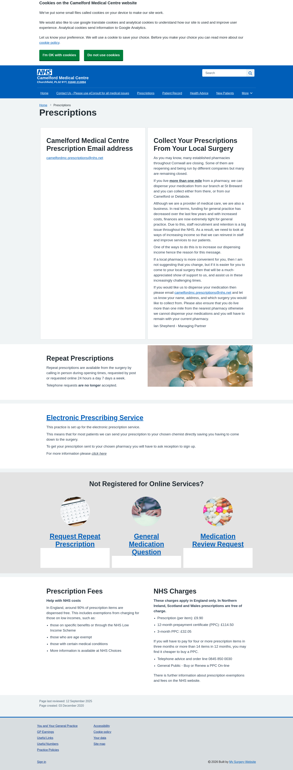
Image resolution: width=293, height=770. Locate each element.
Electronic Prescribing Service (94, 417)
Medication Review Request (218, 540)
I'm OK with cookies (59, 55)
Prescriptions (145, 93)
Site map (99, 743)
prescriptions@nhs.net (213, 292)
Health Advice (199, 93)
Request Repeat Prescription (75, 540)
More (247, 93)
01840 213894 (77, 82)
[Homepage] (117, 74)
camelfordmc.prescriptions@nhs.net (74, 158)
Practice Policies (48, 749)
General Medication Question (146, 544)
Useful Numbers (47, 743)
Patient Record (172, 93)
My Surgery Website (242, 761)
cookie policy (49, 42)
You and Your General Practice (57, 725)
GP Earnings (45, 731)
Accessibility (102, 725)
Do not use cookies (103, 55)
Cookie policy (102, 731)
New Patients (225, 93)
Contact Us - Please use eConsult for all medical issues (92, 93)
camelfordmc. (185, 292)
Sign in (41, 761)
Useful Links (45, 737)
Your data (100, 737)
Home (44, 93)
